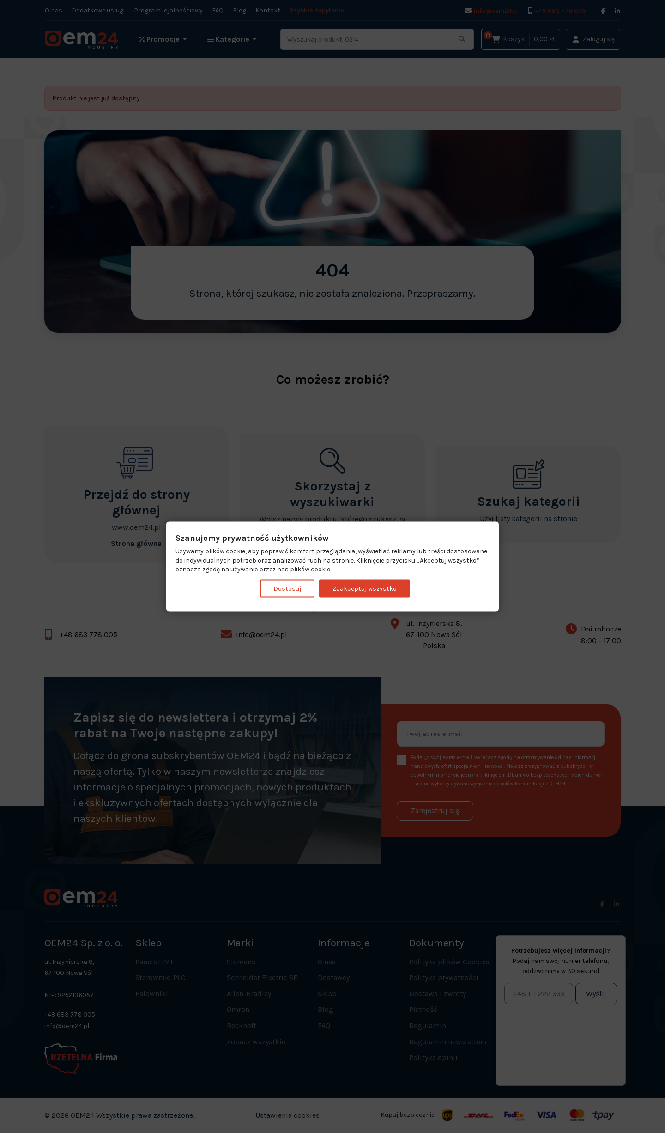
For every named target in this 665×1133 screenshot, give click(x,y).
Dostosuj (287, 588)
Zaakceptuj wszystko (364, 588)
